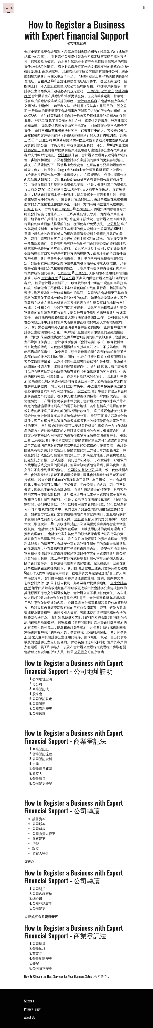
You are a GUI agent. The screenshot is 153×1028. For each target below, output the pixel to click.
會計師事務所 (87, 100)
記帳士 (36, 71)
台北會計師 (118, 479)
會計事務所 (49, 277)
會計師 (63, 154)
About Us (29, 1017)
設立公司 (45, 140)
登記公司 (88, 469)
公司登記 (83, 208)
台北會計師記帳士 (71, 61)
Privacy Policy (32, 1009)
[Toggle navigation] (144, 8)
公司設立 (107, 90)
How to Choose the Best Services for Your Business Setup (58, 976)
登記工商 (95, 76)
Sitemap (29, 1000)
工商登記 (93, 90)
